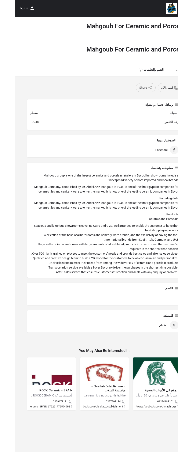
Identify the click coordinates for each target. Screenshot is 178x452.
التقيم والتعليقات (135, 70)
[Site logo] (155, 8)
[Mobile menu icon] (171, 8)
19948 (19, 122)
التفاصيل (166, 69)
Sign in (8, 8)
